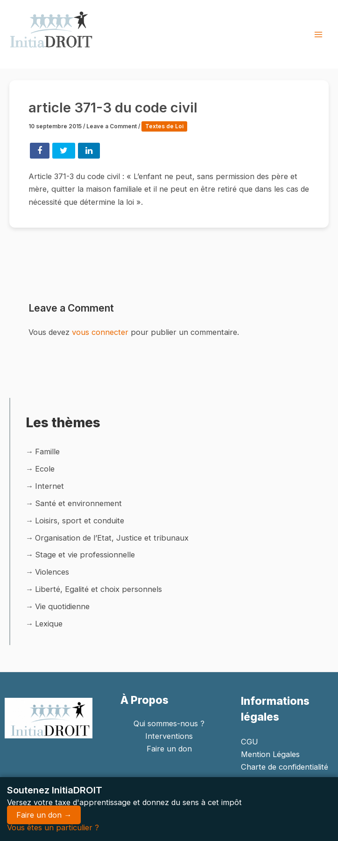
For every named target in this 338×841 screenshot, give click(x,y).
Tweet (64, 150)
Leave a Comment (111, 126)
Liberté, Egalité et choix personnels (98, 589)
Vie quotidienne (62, 606)
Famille (47, 451)
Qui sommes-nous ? (169, 723)
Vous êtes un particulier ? (53, 827)
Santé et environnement (78, 503)
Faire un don (169, 748)
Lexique (49, 623)
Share (39, 150)
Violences (52, 572)
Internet (49, 486)
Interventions (169, 736)
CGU (249, 741)
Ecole (45, 468)
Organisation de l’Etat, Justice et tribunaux (112, 537)
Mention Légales (270, 754)
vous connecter (100, 332)
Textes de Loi (164, 126)
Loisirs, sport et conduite (79, 520)
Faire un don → (43, 815)
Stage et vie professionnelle (85, 554)
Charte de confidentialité (284, 766)
